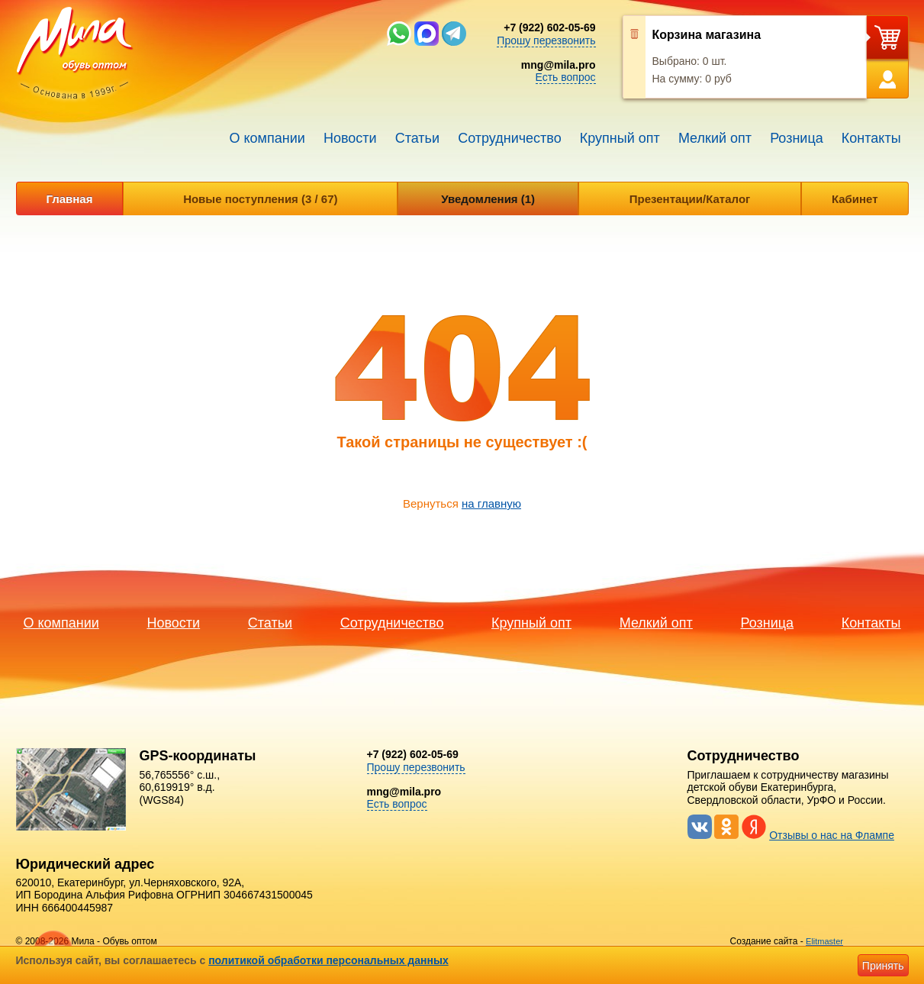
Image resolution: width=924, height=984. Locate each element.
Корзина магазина (706, 34)
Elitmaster (824, 941)
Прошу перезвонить (546, 40)
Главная (69, 198)
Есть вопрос (566, 77)
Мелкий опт (715, 138)
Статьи (417, 138)
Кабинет (855, 198)
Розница (796, 138)
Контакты (871, 138)
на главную (491, 503)
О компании (267, 138)
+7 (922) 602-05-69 (549, 27)
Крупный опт (620, 138)
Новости (350, 138)
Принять (883, 966)
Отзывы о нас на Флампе (831, 835)
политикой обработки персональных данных (328, 960)
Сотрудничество (510, 138)
